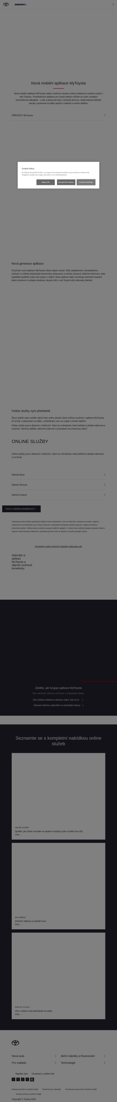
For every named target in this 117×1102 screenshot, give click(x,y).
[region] (58, 175)
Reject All (46, 182)
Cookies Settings (86, 182)
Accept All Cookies (66, 182)
